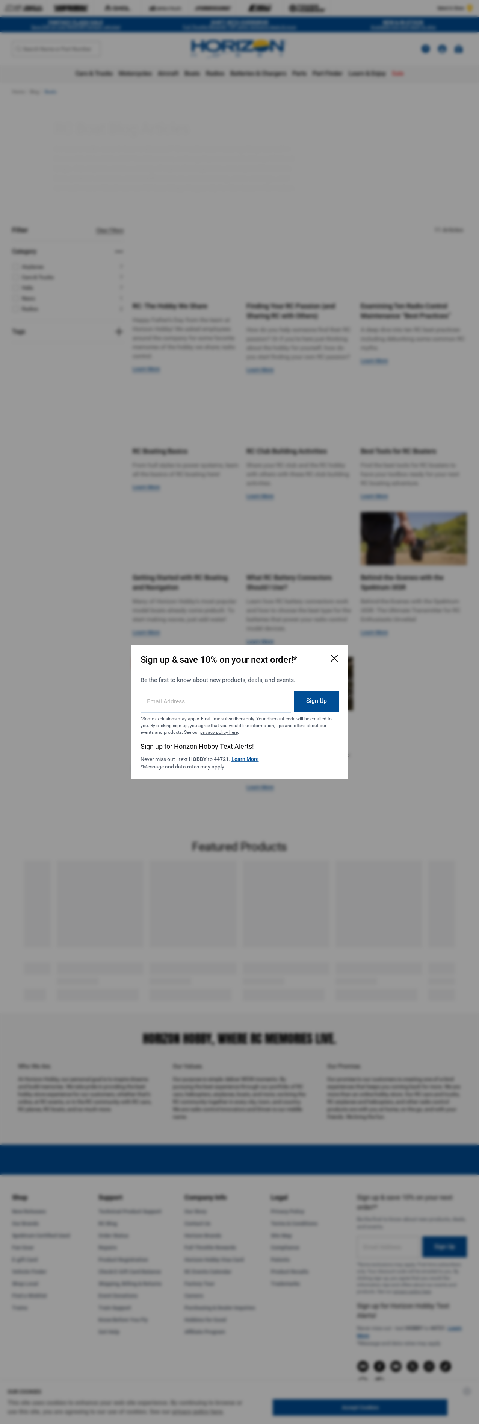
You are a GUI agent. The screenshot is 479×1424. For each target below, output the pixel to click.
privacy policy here (219, 732)
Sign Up (316, 700)
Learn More (245, 759)
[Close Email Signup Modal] (334, 658)
